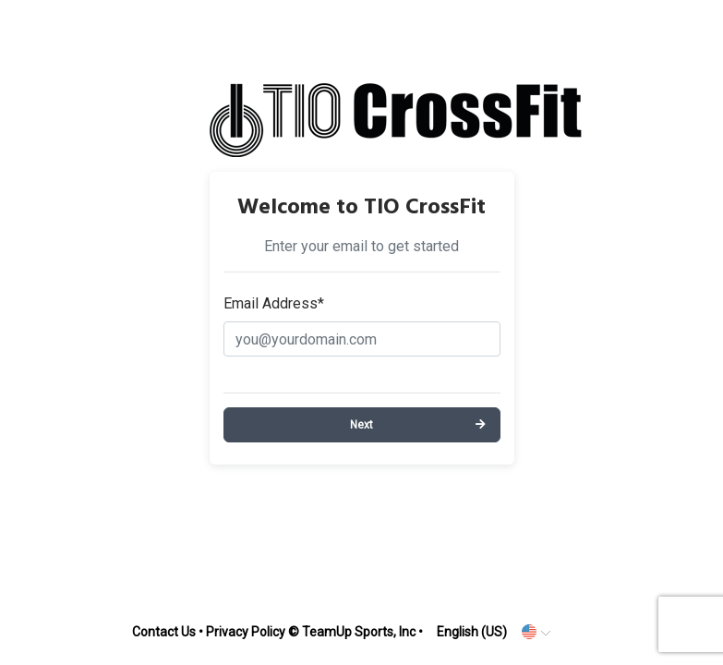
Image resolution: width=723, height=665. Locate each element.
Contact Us (164, 631)
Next (361, 424)
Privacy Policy (245, 631)
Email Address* (273, 303)
